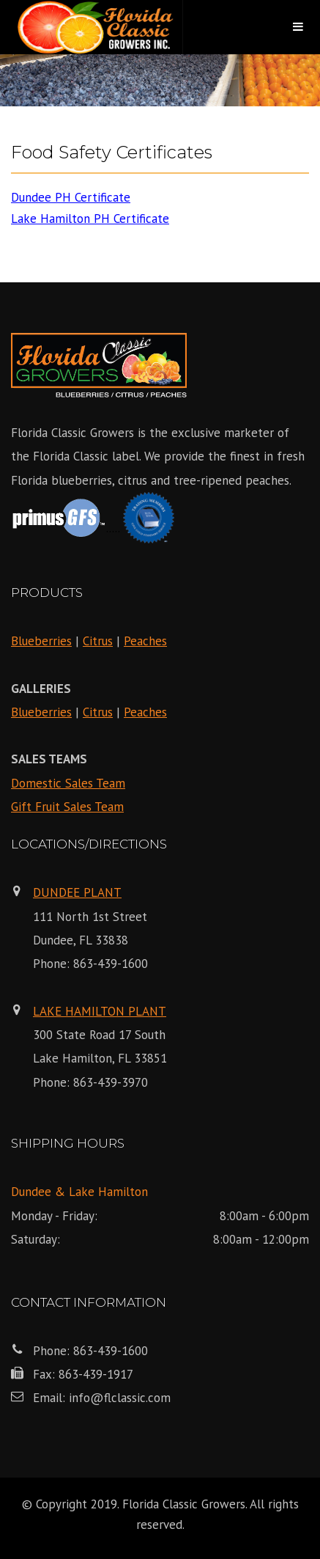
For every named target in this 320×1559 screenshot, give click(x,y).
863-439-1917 (96, 1374)
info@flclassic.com (120, 1398)
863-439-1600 (110, 963)
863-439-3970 (110, 1082)
